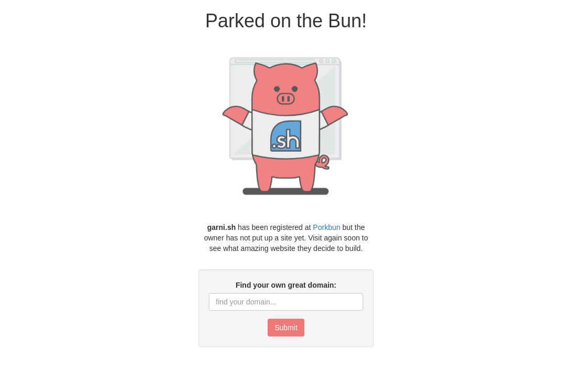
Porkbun (326, 227)
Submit (286, 327)
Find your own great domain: (286, 285)
